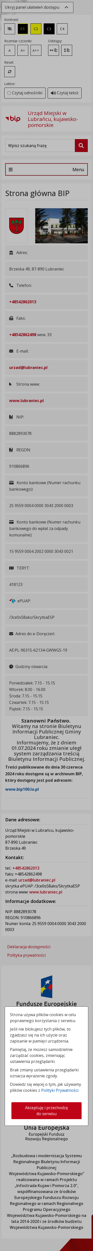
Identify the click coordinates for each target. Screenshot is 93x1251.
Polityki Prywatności (59, 1090)
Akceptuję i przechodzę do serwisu (46, 1110)
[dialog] (46, 625)
